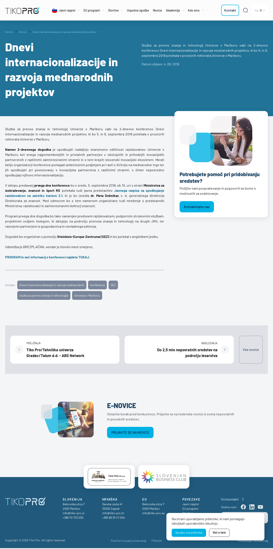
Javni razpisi (190, 505)
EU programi (190, 509)
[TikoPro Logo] (22, 10)
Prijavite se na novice (130, 432)
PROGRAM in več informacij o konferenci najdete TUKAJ (47, 257)
